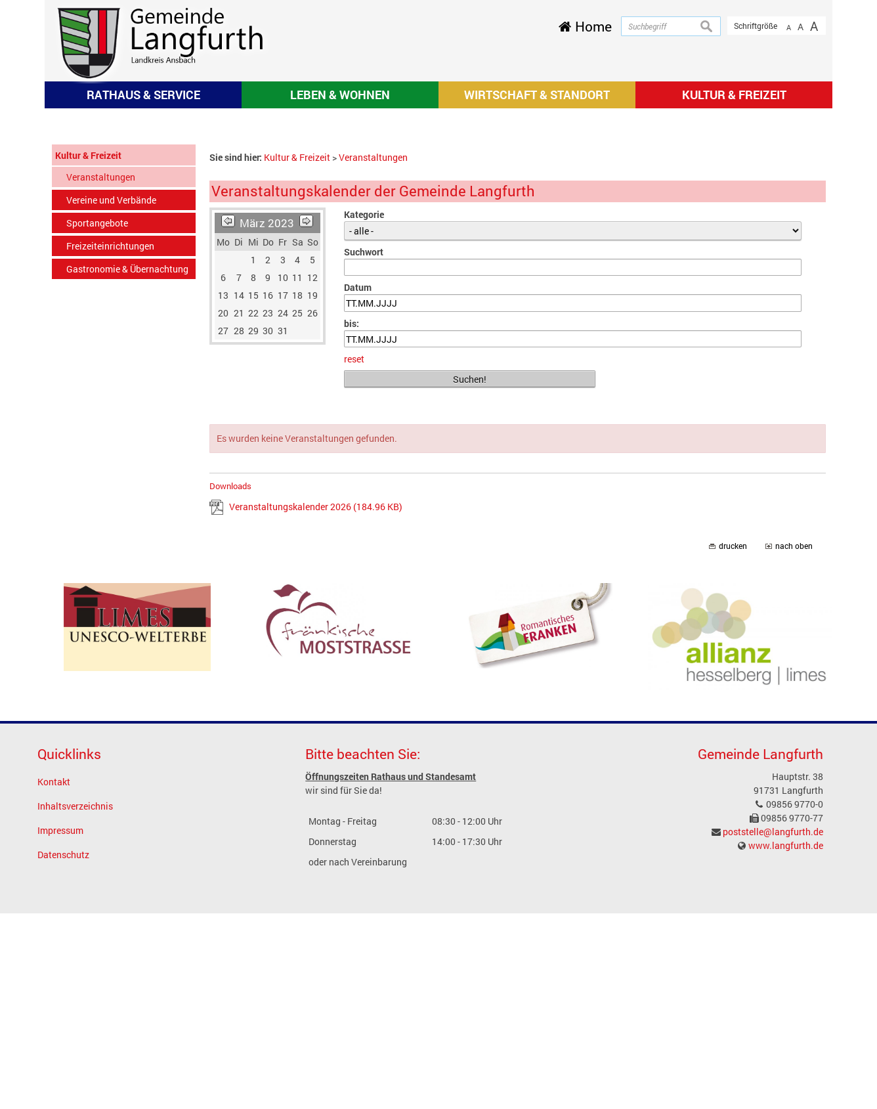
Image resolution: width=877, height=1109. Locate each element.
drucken (733, 742)
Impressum (60, 1026)
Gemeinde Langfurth (760, 949)
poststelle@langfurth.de (773, 1027)
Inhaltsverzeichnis (75, 1001)
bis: (351, 519)
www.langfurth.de (785, 1041)
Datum (358, 483)
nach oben (794, 742)
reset (354, 554)
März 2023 (267, 417)
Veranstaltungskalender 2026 (315, 702)
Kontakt (53, 977)
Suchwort (363, 447)
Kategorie (364, 409)
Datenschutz (63, 1050)
